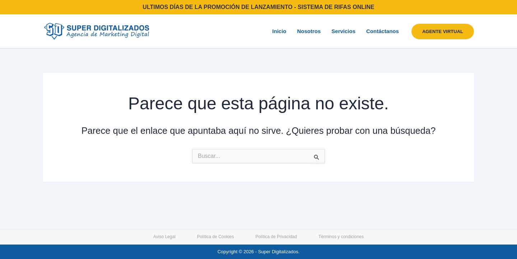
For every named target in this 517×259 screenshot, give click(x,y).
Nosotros (309, 31)
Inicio (279, 31)
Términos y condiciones (341, 236)
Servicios (343, 31)
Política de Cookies (215, 236)
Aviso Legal (164, 236)
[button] (442, 31)
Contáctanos (382, 31)
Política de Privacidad (276, 236)
